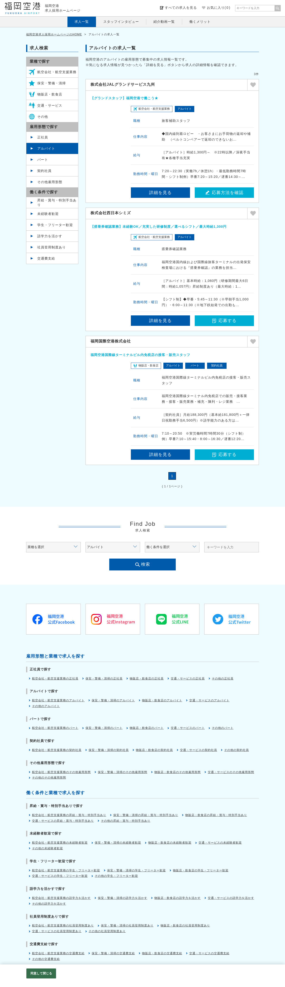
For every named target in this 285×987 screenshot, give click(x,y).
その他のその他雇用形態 (49, 777)
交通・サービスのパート (188, 728)
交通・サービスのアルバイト (209, 700)
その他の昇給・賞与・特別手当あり (125, 820)
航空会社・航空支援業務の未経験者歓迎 (60, 842)
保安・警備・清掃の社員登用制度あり (127, 925)
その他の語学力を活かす (49, 903)
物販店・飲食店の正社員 (147, 678)
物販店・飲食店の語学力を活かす (177, 898)
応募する (224, 320)
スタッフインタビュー (121, 22)
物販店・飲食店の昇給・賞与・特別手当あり (216, 815)
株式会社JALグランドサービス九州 (122, 84)
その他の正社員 (222, 678)
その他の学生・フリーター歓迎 (116, 876)
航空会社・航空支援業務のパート (55, 728)
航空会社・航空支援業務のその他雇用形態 (61, 772)
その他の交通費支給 (46, 959)
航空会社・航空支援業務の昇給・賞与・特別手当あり (69, 815)
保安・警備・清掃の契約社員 (109, 750)
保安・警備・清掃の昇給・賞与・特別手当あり (145, 815)
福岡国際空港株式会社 (110, 341)
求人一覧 (82, 22)
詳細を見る (160, 192)
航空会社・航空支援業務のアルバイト (58, 700)
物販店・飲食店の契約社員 (154, 750)
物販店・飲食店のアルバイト (162, 700)
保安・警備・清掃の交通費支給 (113, 953)
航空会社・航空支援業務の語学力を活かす (61, 898)
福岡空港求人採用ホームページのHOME (54, 34)
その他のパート (222, 728)
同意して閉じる (41, 973)
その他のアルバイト (46, 706)
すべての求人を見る (181, 7)
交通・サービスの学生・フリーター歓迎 (60, 876)
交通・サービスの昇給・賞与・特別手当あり (63, 820)
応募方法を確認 (224, 192)
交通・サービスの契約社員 (198, 750)
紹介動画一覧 (164, 22)
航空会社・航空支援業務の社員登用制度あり (63, 925)
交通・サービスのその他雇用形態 (231, 772)
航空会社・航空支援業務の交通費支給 (58, 953)
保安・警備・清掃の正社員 (104, 678)
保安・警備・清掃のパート (104, 728)
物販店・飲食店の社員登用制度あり (185, 925)
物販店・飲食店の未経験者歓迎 (169, 842)
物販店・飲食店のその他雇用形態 (177, 772)
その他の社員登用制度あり (107, 931)
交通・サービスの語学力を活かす (231, 898)
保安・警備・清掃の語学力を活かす (122, 898)
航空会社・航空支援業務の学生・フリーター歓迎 (66, 870)
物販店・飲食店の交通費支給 (162, 953)
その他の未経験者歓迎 (47, 848)
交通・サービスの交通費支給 (209, 953)
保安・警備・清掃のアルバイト (113, 700)
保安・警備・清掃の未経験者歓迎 (118, 842)
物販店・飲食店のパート (147, 728)
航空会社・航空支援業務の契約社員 (56, 750)
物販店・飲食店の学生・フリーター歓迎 (200, 870)
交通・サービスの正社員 (188, 678)
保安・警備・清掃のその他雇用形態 (122, 772)
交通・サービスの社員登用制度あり (56, 931)
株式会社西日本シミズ (110, 213)
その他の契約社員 (236, 750)
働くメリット (200, 22)
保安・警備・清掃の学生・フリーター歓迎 (136, 870)
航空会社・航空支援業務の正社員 (55, 678)
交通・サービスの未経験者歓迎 (220, 842)
